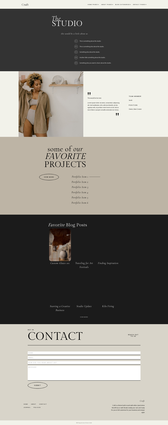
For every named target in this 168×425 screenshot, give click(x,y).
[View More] (49, 177)
